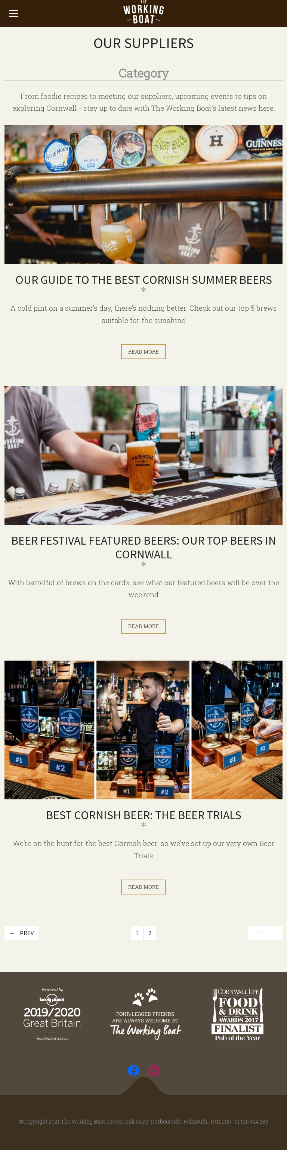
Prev (27, 933)
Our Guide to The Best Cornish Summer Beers (143, 279)
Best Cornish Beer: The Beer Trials (143, 815)
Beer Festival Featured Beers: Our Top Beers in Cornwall (143, 547)
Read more (143, 351)
